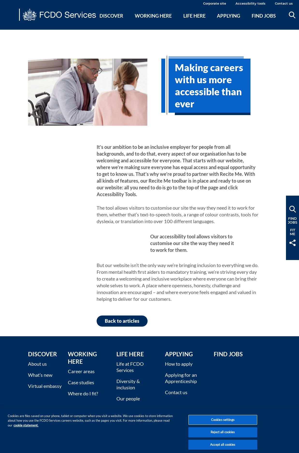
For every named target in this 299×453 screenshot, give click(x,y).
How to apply (178, 364)
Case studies (81, 382)
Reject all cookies (223, 435)
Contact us (284, 3)
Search (292, 15)
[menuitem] (111, 21)
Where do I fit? (83, 393)
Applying (228, 16)
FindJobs (292, 220)
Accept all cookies (222, 448)
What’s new (40, 375)
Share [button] (292, 243)
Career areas (81, 371)
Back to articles (122, 321)
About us (37, 364)
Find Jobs (228, 353)
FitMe (292, 232)
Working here (153, 16)
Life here (194, 16)
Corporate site (214, 3)
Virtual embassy (45, 386)
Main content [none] (11, 32)
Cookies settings (223, 423)
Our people (128, 398)
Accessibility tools (250, 3)
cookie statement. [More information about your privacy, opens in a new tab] (26, 428)
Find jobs (264, 16)
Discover (111, 16)
